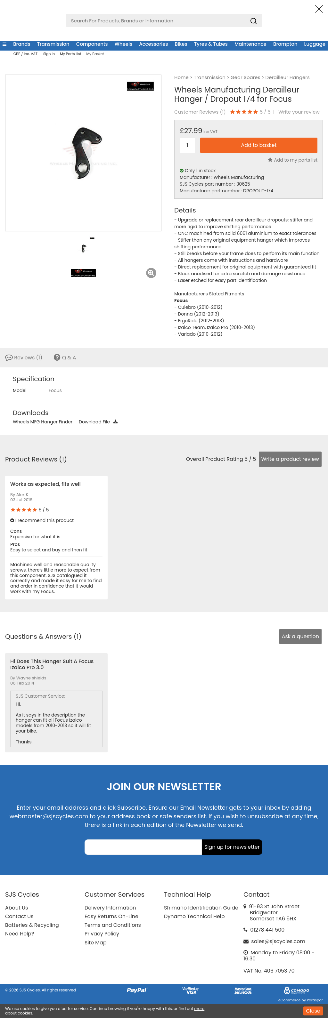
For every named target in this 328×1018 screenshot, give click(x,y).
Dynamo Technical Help (194, 916)
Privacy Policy (102, 933)
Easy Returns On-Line (111, 916)
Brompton (285, 44)
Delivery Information (110, 907)
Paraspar (315, 1000)
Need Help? (19, 933)
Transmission (53, 44)
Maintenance (250, 44)
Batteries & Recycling (32, 925)
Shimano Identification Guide (201, 907)
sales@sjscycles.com (278, 941)
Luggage (314, 44)
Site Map (96, 942)
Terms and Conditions (113, 925)
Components (92, 44)
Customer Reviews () (200, 112)
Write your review (299, 112)
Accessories (153, 44)
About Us (16, 907)
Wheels (123, 44)
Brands (21, 44)
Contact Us (19, 916)
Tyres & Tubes (211, 44)
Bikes (181, 44)
